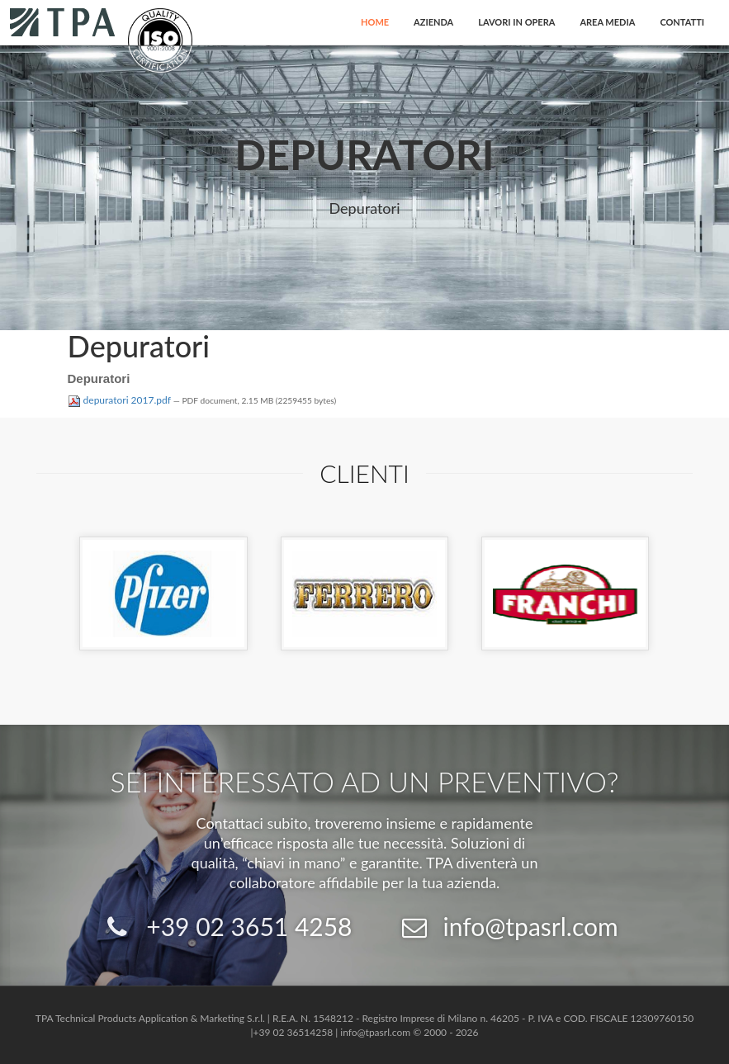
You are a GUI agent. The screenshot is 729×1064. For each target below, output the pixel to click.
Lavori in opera (516, 22)
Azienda (433, 22)
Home (375, 22)
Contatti (682, 22)
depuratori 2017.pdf (120, 400)
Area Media (607, 22)
